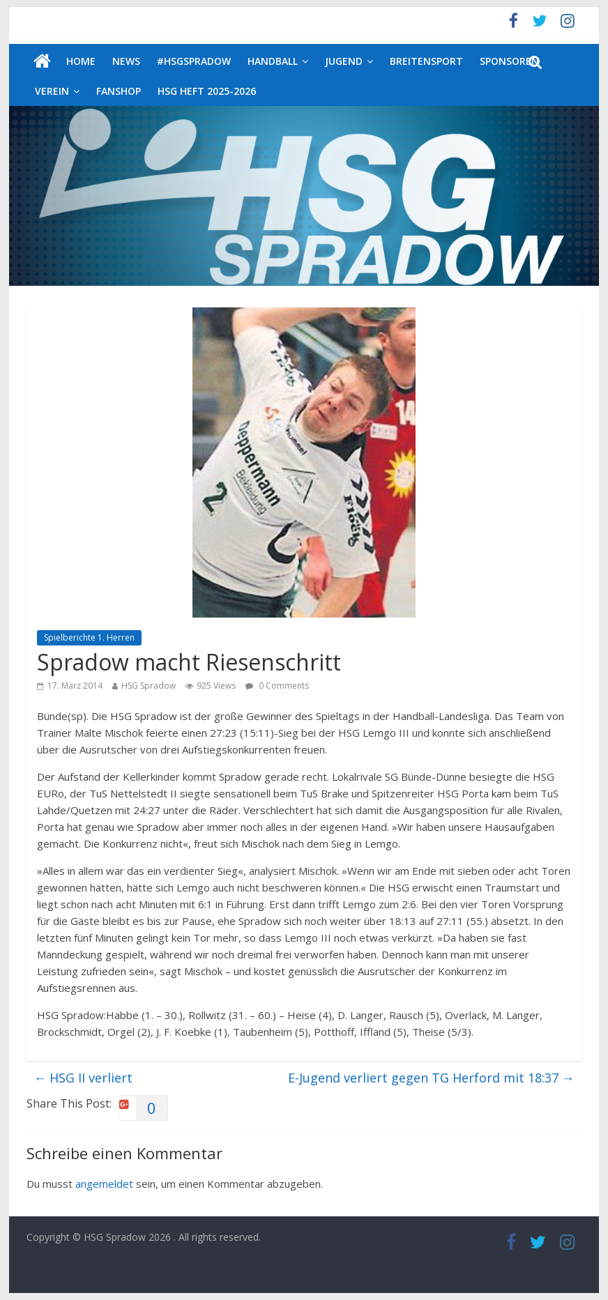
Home (81, 61)
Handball (273, 61)
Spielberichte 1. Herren (89, 637)
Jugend (344, 61)
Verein (52, 91)
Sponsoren (509, 61)
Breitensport (426, 61)
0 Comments (277, 685)
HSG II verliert (82, 1077)
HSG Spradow (148, 685)
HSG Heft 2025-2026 (207, 91)
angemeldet (104, 1184)
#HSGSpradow (194, 61)
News (126, 61)
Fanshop (118, 91)
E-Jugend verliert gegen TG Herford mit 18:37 (431, 1077)
